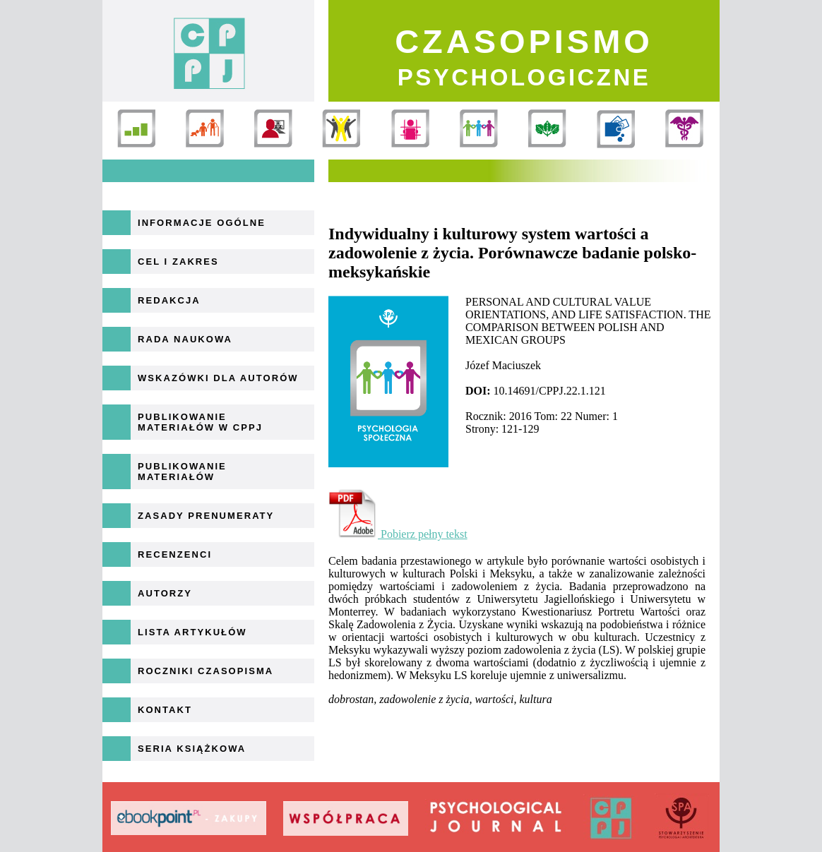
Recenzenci (175, 554)
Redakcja (169, 300)
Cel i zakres (178, 261)
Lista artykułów (192, 632)
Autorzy (165, 593)
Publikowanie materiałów (182, 471)
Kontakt (165, 709)
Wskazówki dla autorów (218, 378)
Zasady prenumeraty (206, 515)
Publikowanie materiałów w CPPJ (200, 422)
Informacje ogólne (202, 222)
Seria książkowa (192, 748)
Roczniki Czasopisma (205, 671)
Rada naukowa (185, 339)
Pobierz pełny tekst (397, 534)
